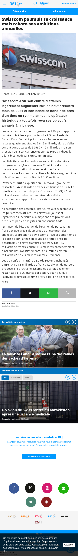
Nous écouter (70, 3)
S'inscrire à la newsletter (39, 456)
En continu (19, 11)
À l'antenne (59, 11)
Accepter (69, 544)
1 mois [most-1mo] (27, 378)
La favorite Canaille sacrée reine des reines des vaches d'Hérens (38, 356)
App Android (46, 502)
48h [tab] (5, 378)
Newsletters (63, 488)
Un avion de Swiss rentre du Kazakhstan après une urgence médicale (36, 412)
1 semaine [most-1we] (15, 378)
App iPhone (31, 502)
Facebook (14, 488)
